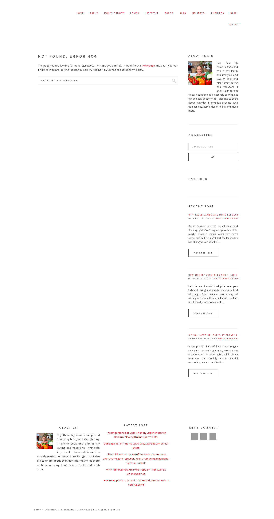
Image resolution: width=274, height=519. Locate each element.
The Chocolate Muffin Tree (52, 13)
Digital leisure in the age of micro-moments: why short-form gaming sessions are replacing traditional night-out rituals (136, 459)
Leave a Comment (235, 218)
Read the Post (203, 253)
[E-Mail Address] (213, 146)
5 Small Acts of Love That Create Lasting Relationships (227, 335)
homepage (148, 65)
